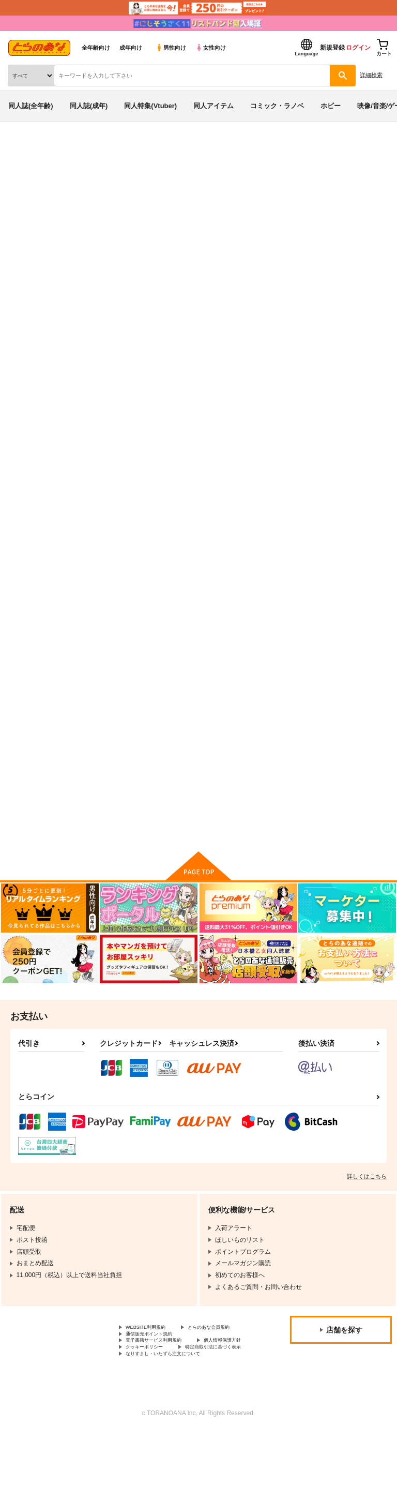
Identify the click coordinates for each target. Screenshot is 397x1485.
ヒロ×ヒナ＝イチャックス (233, 758)
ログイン (358, 47)
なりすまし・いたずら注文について (175, 1406)
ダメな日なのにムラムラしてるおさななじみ (339, 504)
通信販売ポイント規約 (157, 1371)
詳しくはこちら (367, 1202)
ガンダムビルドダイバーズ (146, 188)
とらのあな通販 (24, 149)
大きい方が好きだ (80, 218)
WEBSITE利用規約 (152, 1354)
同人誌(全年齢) (30, 106)
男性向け (171, 47)
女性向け (210, 47)
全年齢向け (96, 47)
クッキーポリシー (222, 1388)
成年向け (130, 47)
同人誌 (61, 149)
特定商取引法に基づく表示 (163, 1397)
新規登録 (332, 47)
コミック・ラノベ (277, 106)
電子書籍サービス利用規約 (163, 1380)
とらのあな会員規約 (153, 1363)
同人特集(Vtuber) (150, 106)
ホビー (330, 106)
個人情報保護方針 (150, 1388)
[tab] (123, 331)
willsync (105, 758)
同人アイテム (213, 106)
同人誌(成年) (89, 106)
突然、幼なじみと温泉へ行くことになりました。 (207, 218)
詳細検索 (371, 75)
